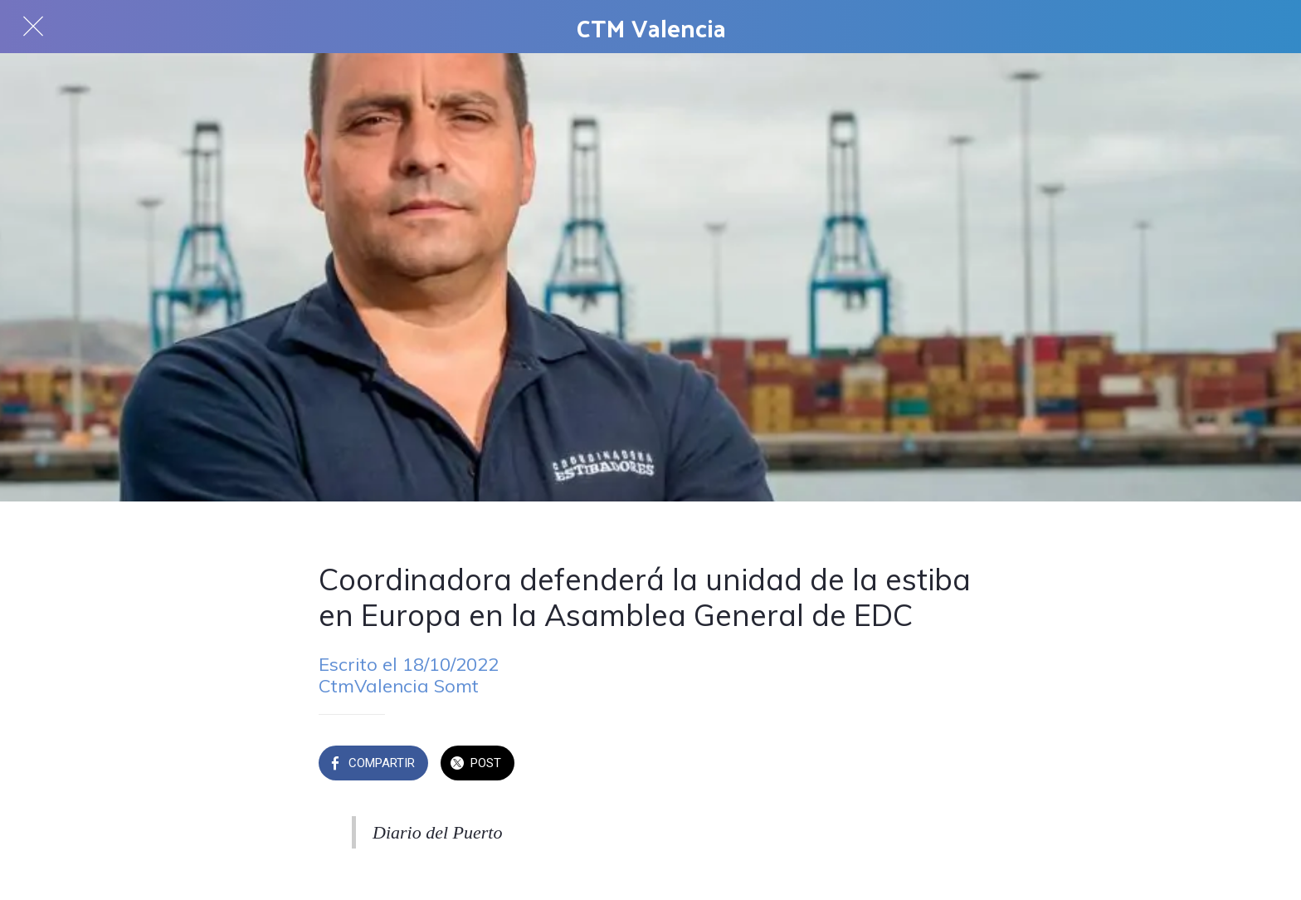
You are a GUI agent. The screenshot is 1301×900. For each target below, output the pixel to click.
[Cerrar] (33, 27)
